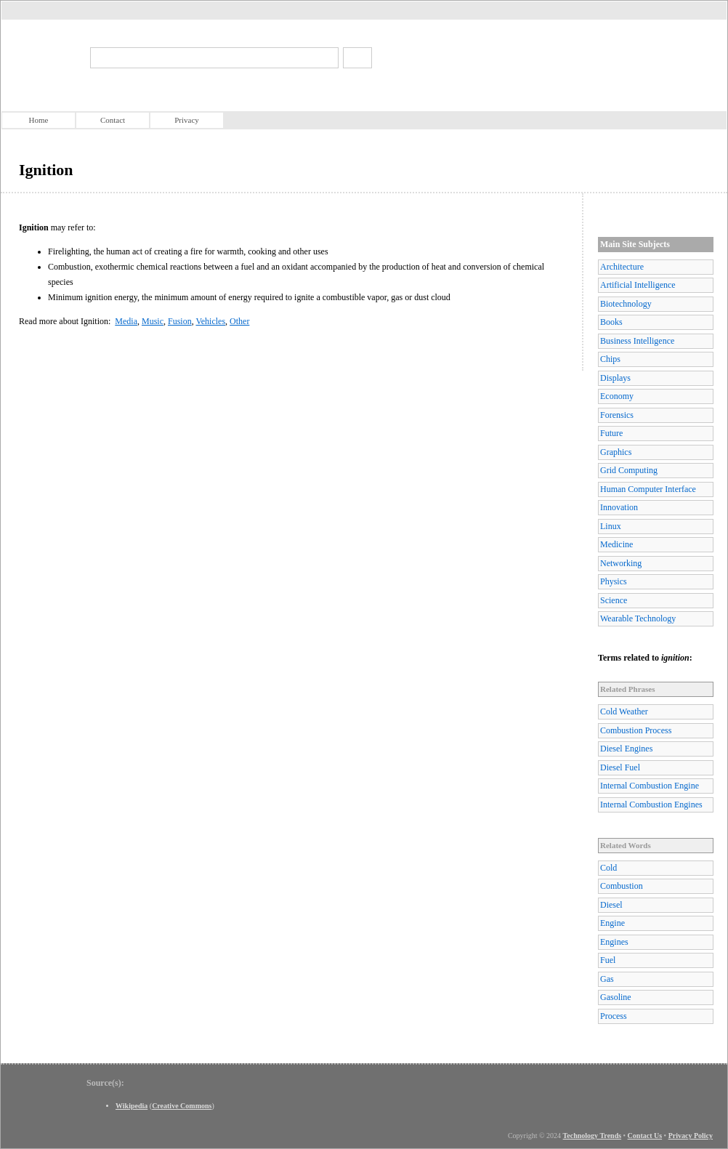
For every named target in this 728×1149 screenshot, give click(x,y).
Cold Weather (624, 711)
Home (39, 120)
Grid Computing (629, 470)
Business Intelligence (637, 341)
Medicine (616, 544)
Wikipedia (131, 1106)
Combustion (621, 886)
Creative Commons (181, 1106)
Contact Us (645, 1136)
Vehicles (210, 321)
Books (611, 322)
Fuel (607, 960)
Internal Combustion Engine (649, 786)
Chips (610, 359)
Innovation (619, 507)
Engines (614, 942)
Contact (112, 120)
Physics (613, 581)
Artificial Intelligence (638, 285)
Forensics (617, 415)
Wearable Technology (638, 618)
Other (239, 321)
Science (613, 600)
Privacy (186, 120)
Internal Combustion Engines (651, 804)
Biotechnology (626, 304)
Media (126, 321)
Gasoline (615, 997)
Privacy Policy (690, 1136)
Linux (610, 526)
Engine (612, 923)
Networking (621, 563)
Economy (617, 396)
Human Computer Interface (648, 489)
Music (152, 321)
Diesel (611, 905)
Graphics (615, 452)
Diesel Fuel (620, 767)
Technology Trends (592, 1136)
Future (611, 433)
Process (613, 1016)
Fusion (180, 321)
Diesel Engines (626, 748)
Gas (607, 979)
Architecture (622, 267)
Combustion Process (635, 730)
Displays (615, 378)
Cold (608, 868)
